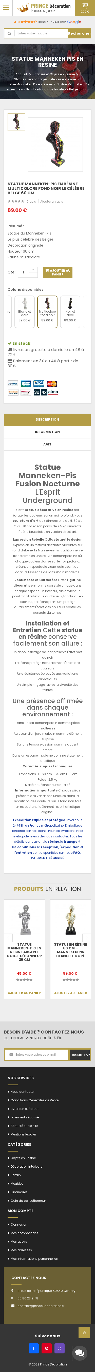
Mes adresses (21, 1250)
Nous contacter (22, 1092)
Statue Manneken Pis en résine (29, 84)
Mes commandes (24, 1233)
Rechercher (79, 33)
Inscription (81, 1055)
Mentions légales (24, 1134)
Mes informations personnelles (34, 1258)
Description (47, 419)
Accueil (21, 74)
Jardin (16, 1175)
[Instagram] (59, 1348)
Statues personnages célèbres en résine (45, 79)
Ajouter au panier (59, 272)
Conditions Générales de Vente (35, 1100)
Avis (47, 444)
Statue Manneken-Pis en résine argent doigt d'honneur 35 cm (24, 952)
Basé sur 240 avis (47, 22)
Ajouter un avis (51, 201)
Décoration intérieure (26, 1166)
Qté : (12, 272)
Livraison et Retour (25, 1109)
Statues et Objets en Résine (54, 74)
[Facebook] (34, 1348)
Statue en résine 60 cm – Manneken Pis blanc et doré (70, 950)
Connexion (19, 1224)
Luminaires (19, 1192)
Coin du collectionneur (28, 1200)
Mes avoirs (19, 1241)
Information (47, 431)
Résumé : (16, 225)
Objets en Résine (23, 1158)
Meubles (17, 1183)
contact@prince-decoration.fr (40, 1306)
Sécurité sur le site (24, 1126)
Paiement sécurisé (25, 1117)
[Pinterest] (47, 1348)
